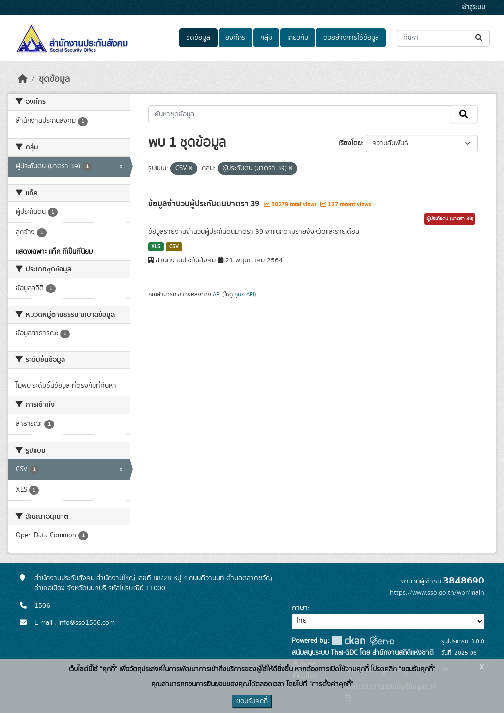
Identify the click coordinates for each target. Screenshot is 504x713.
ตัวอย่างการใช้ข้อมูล (351, 38)
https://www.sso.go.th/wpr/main (437, 593)
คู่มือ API (244, 294)
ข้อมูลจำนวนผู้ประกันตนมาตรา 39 (204, 203)
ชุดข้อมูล (198, 38)
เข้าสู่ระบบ (473, 7)
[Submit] (479, 38)
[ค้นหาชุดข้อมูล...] (443, 38)
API (217, 294)
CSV (174, 247)
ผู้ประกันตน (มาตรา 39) (449, 218)
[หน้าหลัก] (23, 79)
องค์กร (235, 38)
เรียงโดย (350, 143)
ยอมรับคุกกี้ (252, 701)
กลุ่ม (266, 38)
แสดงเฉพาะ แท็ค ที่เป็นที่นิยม (54, 252)
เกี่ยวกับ (297, 38)
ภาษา (300, 608)
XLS (155, 247)
